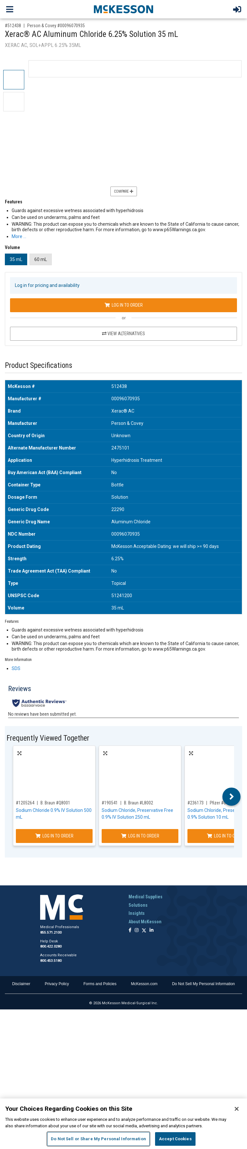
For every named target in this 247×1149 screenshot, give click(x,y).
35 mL (16, 259)
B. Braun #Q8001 (55, 802)
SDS (16, 668)
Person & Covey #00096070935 (56, 25)
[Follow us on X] (144, 930)
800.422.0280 (51, 946)
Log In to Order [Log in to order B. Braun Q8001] (54, 835)
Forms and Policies (100, 984)
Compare (123, 191)
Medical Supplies (146, 896)
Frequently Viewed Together (47, 738)
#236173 (195, 802)
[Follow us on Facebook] (130, 930)
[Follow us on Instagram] (137, 930)
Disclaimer (21, 984)
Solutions (138, 905)
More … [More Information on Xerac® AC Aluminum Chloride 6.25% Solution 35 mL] (19, 236)
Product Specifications (38, 365)
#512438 (13, 25)
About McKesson (145, 921)
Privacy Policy (57, 984)
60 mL (40, 259)
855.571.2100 (51, 932)
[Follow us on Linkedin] (151, 930)
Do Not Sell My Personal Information (203, 984)
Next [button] (231, 797)
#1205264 (25, 802)
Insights (137, 913)
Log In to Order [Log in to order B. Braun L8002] (140, 835)
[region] (123, 1123)
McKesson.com (144, 984)
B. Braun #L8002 (138, 802)
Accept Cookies (175, 1138)
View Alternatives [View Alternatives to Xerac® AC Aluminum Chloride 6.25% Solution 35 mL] (123, 333)
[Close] (237, 1109)
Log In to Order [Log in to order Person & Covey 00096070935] (124, 305)
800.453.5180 (51, 961)
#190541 (110, 802)
